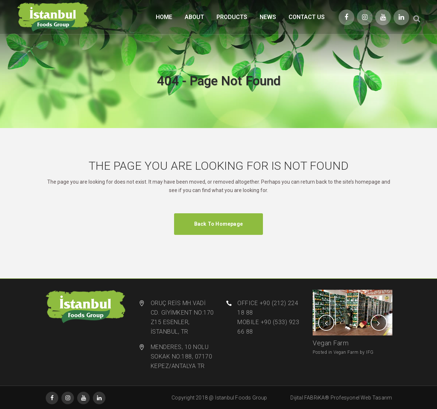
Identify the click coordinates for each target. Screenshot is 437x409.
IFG (370, 352)
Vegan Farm (331, 343)
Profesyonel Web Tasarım (361, 398)
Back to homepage (218, 224)
